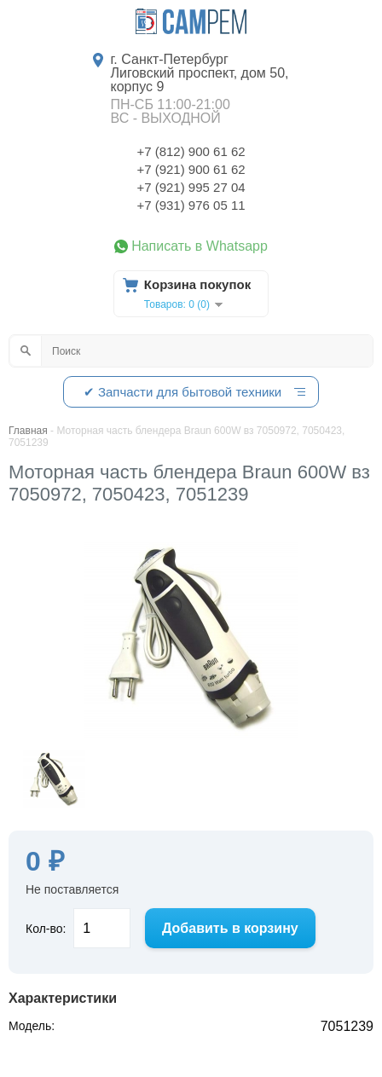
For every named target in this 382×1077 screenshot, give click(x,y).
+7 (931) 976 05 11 (190, 205)
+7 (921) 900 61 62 (190, 169)
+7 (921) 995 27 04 (190, 187)
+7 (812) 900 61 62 (190, 151)
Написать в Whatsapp (199, 246)
